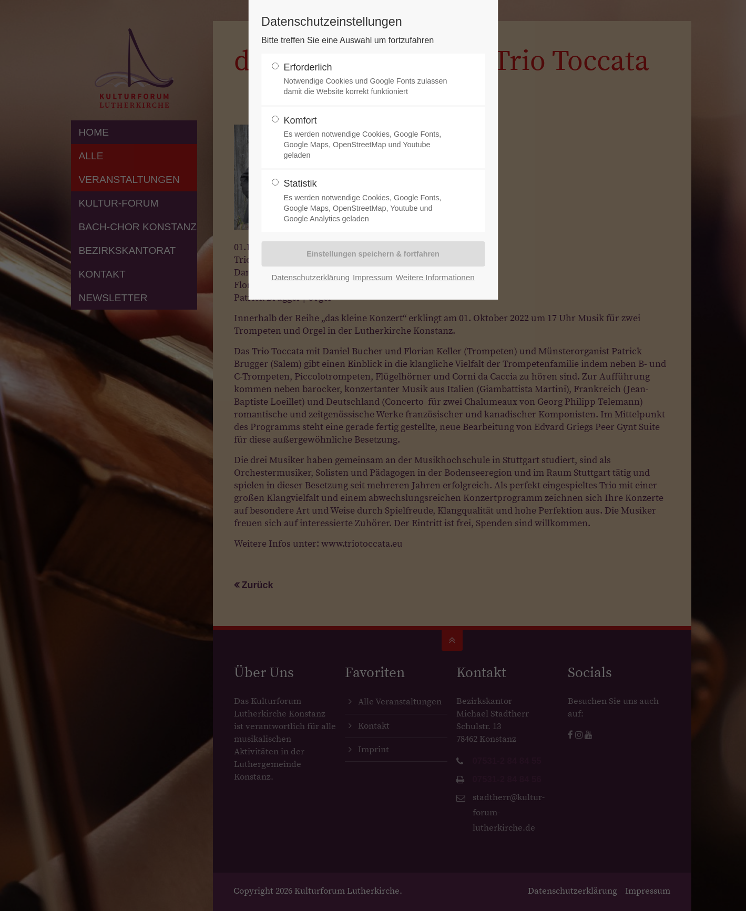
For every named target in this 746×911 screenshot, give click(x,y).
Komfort (368, 138)
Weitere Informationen (435, 277)
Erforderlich (368, 79)
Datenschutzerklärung (310, 277)
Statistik (368, 201)
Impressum (373, 277)
